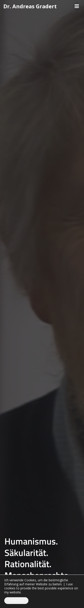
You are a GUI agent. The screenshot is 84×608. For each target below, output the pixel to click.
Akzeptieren (16, 600)
